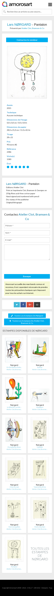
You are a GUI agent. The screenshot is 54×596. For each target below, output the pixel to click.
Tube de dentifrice (40, 487)
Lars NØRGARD (19, 24)
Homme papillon (14, 527)
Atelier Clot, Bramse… (14, 369)
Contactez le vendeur (27, 40)
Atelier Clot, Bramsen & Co (32, 28)
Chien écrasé (14, 487)
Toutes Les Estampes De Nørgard (27, 315)
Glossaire (44, 588)
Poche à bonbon (39, 527)
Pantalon (14, 567)
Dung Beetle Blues (14, 447)
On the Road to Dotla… (14, 367)
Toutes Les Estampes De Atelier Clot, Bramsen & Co (27, 322)
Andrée (39, 367)
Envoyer (27, 276)
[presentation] (25, 267)
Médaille (40, 447)
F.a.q (50, 588)
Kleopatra (39, 407)
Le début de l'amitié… (14, 407)
